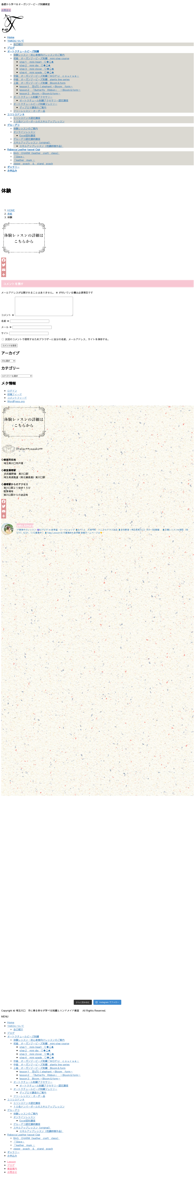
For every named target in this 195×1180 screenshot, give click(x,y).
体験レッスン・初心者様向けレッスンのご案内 (39, 54)
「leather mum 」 (24, 160)
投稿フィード (14, 398)
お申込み (12, 1159)
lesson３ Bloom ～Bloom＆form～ (40, 93)
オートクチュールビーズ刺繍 (23, 1040)
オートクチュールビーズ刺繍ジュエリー (35, 104)
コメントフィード (17, 401)
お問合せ (6, 10)
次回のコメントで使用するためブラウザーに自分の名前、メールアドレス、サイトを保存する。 (57, 342)
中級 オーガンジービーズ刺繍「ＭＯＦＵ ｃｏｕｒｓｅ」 (46, 75)
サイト (5, 336)
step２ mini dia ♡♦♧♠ (35, 65)
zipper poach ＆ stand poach (33, 163)
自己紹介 (18, 44)
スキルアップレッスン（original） (32, 142)
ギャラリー (13, 1155)
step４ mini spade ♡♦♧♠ (37, 72)
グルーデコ (13, 1113)
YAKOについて (15, 1029)
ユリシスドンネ (15, 1103)
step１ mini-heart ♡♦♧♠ (37, 61)
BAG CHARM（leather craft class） (36, 153)
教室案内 (12, 1172)
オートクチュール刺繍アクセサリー (32, 97)
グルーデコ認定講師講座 (26, 139)
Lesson (11, 1165)
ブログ (11, 1036)
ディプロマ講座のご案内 (33, 107)
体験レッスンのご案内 (25, 128)
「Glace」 (19, 156)
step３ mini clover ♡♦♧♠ (37, 68)
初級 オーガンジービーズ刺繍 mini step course (41, 58)
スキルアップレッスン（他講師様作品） (41, 146)
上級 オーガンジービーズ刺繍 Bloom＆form (39, 82)
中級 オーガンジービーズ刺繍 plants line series (41, 79)
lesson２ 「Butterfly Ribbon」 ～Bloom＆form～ (50, 89)
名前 (5, 324)
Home (10, 1026)
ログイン (12, 394)
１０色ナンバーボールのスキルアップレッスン (39, 121)
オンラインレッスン (24, 132)
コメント (7, 318)
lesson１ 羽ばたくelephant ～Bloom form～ (46, 86)
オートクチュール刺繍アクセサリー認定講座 (44, 100)
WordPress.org (16, 405)
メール (6, 330)
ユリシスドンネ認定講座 (26, 118)
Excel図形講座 (27, 135)
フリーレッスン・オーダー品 (29, 111)
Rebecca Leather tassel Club (23, 1138)
